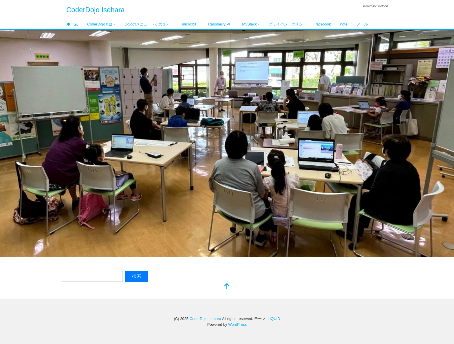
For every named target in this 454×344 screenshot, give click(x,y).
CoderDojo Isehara (95, 10)
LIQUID (274, 318)
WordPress (237, 324)
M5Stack (249, 24)
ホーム (72, 24)
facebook (323, 24)
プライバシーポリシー (287, 24)
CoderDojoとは (100, 24)
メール (362, 24)
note (343, 24)
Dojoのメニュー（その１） (147, 24)
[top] (227, 287)
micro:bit (189, 24)
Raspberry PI (219, 24)
